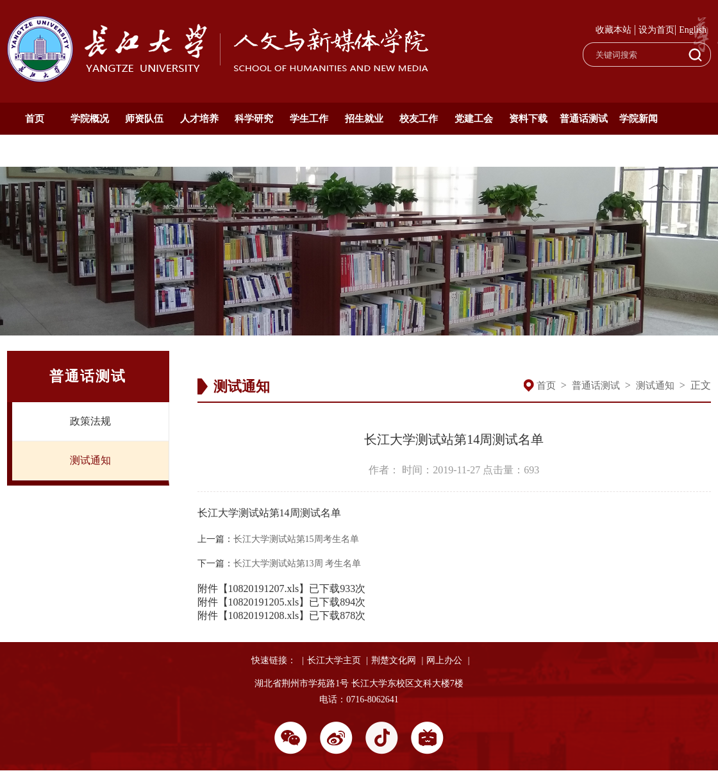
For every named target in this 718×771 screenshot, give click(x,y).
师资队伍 (144, 119)
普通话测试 (584, 119)
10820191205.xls (263, 602)
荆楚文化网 (393, 660)
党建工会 (474, 119)
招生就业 (364, 119)
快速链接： (273, 660)
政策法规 (90, 421)
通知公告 (34, 151)
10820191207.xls (263, 588)
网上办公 (444, 660)
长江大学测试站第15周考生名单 (296, 539)
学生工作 (309, 119)
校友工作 (418, 119)
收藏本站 (613, 30)
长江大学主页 (334, 660)
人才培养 (199, 119)
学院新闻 (638, 119)
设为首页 (656, 30)
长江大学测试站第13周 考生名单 (297, 563)
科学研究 (254, 119)
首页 (34, 119)
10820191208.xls (263, 615)
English (692, 30)
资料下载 (528, 119)
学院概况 (90, 119)
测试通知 (90, 460)
